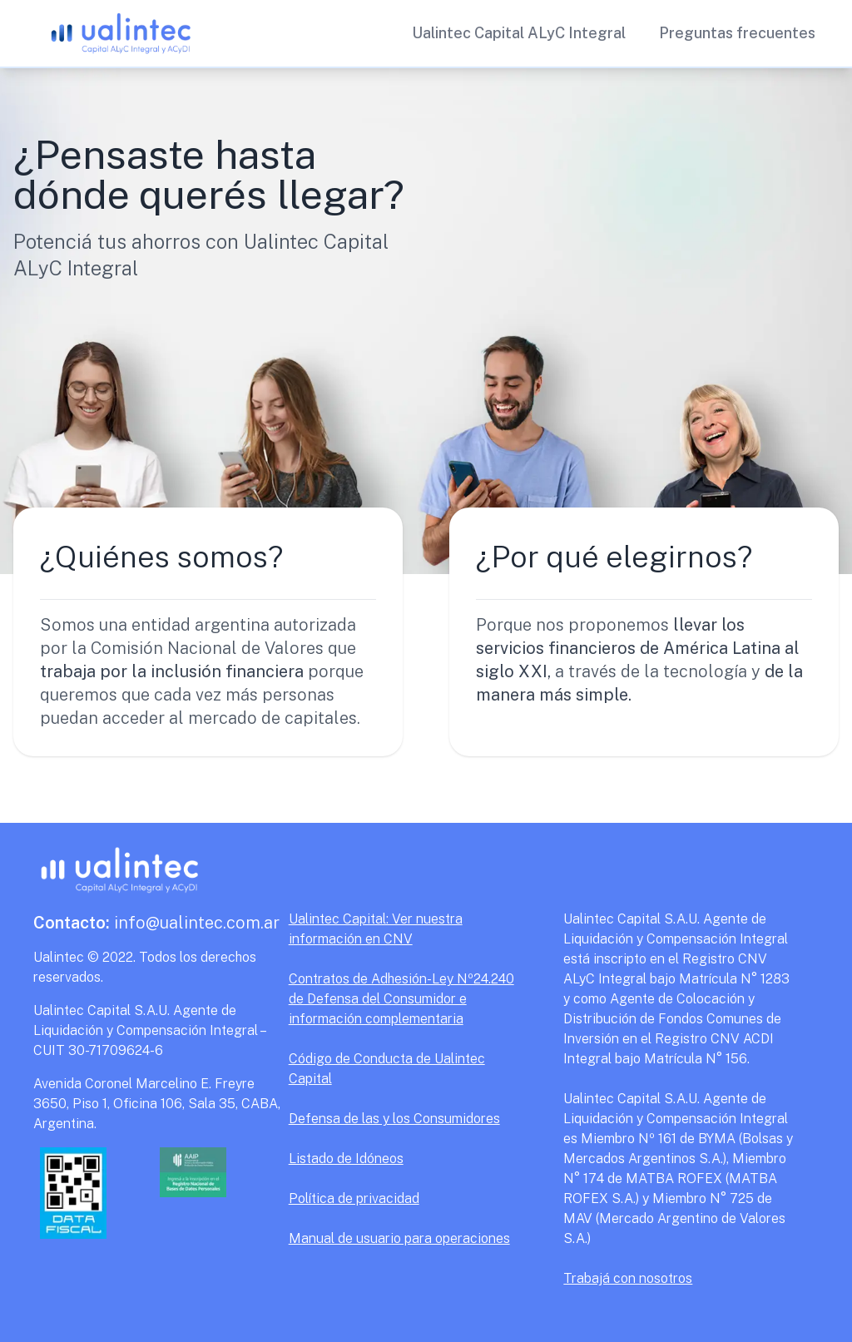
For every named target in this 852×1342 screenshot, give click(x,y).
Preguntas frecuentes (737, 33)
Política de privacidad (354, 1198)
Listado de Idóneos (346, 1158)
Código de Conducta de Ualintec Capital (387, 1069)
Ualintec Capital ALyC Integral (519, 33)
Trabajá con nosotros (627, 1278)
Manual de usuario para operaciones (399, 1238)
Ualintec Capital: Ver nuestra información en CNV (376, 929)
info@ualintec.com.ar (156, 923)
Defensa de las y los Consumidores (394, 1119)
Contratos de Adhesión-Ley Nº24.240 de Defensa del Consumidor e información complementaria (401, 999)
